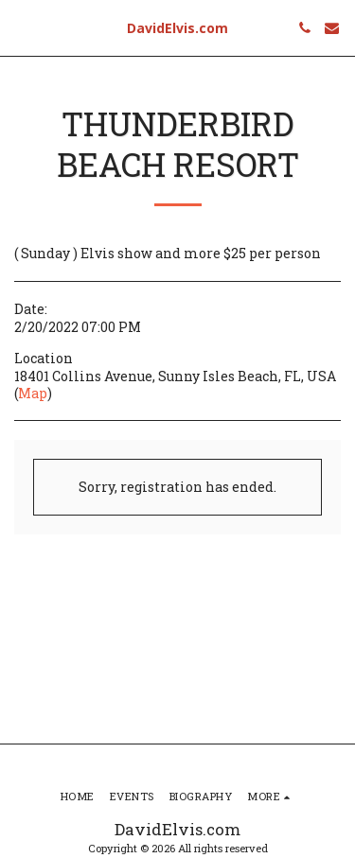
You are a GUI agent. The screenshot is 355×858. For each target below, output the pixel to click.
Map (32, 393)
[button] (21, 27)
